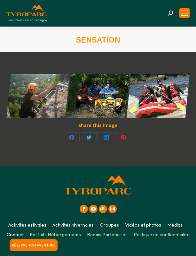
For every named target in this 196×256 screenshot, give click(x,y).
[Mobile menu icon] (184, 13)
